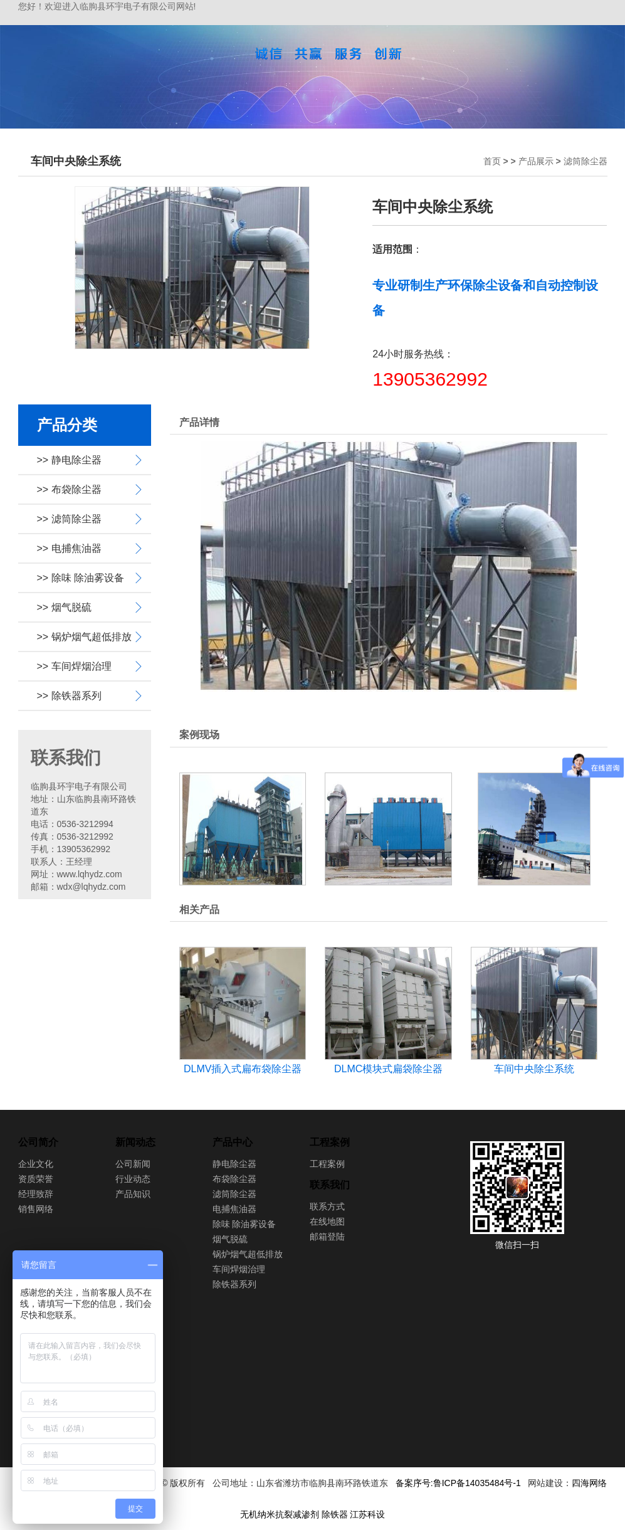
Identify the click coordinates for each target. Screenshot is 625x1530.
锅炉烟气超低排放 (248, 1254)
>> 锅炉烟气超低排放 (84, 636)
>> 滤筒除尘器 (69, 519)
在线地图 (327, 1221)
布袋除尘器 (234, 1179)
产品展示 (536, 161)
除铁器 (335, 1514)
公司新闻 (132, 1164)
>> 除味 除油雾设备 (81, 577)
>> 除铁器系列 (69, 695)
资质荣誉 (35, 1179)
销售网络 (35, 1209)
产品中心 (233, 1142)
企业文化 (35, 1164)
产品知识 (132, 1194)
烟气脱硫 (230, 1239)
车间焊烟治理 (239, 1269)
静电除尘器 (234, 1164)
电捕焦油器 (234, 1209)
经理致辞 (35, 1194)
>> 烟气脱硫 (64, 607)
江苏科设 (367, 1514)
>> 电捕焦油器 (69, 548)
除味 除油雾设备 (244, 1224)
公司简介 (38, 1142)
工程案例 (330, 1142)
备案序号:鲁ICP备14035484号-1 (458, 1483)
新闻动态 (135, 1142)
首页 (492, 161)
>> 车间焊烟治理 (74, 666)
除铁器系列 (234, 1284)
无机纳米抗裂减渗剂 (279, 1514)
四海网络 (589, 1483)
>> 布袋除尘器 (69, 489)
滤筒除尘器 (585, 161)
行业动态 (132, 1179)
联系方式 (327, 1206)
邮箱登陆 (327, 1237)
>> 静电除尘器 (69, 460)
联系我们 (330, 1184)
